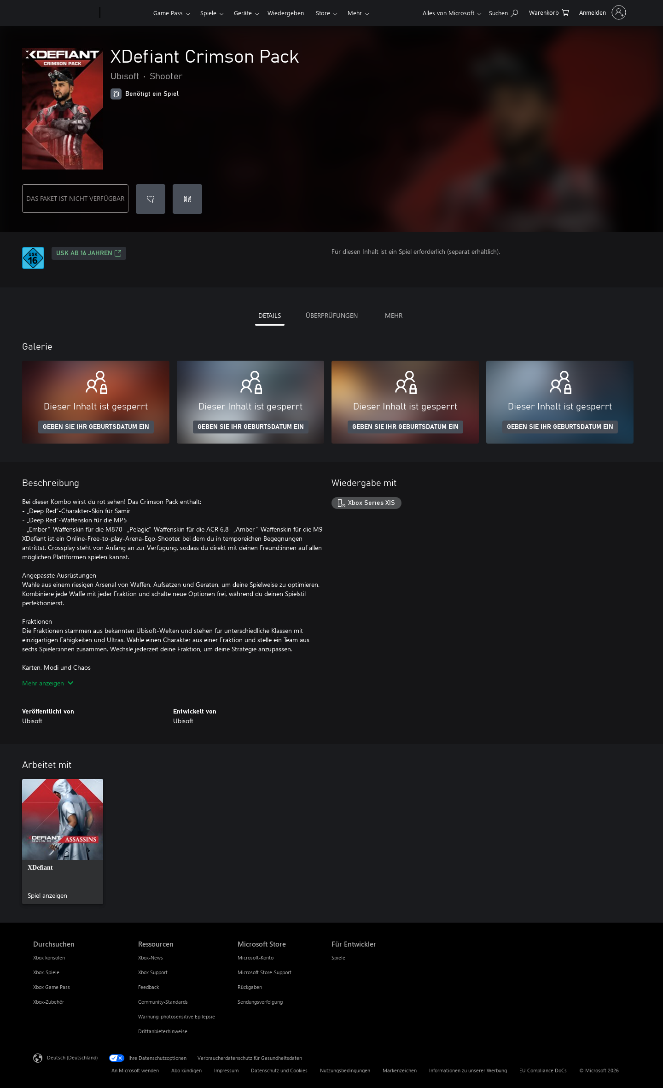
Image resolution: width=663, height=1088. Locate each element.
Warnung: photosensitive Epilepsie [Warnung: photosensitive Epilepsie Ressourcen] (176, 1016)
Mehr (355, 13)
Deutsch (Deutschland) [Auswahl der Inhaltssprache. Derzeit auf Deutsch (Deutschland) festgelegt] (72, 1057)
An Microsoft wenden (135, 1070)
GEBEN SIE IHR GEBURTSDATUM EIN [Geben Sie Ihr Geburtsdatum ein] (96, 427)
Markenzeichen (400, 1070)
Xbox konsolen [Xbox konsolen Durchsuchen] (49, 957)
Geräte (243, 13)
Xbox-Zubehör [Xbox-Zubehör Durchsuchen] (48, 1002)
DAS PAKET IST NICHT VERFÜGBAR (75, 198)
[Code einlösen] (187, 199)
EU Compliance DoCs (543, 1070)
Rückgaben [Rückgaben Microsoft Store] (250, 987)
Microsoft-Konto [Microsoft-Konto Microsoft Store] (255, 957)
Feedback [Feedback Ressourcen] (148, 987)
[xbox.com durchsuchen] (503, 11)
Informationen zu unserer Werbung (468, 1070)
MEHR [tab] (393, 315)
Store (323, 13)
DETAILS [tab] (269, 315)
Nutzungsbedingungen (345, 1070)
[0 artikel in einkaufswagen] (549, 12)
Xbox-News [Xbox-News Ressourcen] (150, 957)
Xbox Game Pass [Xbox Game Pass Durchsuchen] (51, 987)
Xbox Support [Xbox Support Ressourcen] (153, 972)
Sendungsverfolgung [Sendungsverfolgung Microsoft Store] (260, 1002)
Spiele (208, 13)
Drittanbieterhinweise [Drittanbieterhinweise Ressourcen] (162, 1031)
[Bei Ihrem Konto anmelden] (602, 12)
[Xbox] (125, 12)
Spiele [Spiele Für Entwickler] (338, 957)
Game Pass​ (168, 13)
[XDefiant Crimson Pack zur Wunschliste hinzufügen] (150, 199)
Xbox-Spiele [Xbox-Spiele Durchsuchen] (46, 972)
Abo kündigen (186, 1070)
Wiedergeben (286, 13)
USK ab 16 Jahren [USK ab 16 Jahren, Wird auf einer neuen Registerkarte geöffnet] (89, 253)
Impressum (226, 1070)
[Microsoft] (64, 12)
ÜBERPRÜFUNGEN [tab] (332, 315)
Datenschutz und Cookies (279, 1070)
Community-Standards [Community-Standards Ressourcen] (163, 1002)
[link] (62, 841)
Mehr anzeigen (47, 683)
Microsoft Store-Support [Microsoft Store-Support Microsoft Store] (264, 972)
